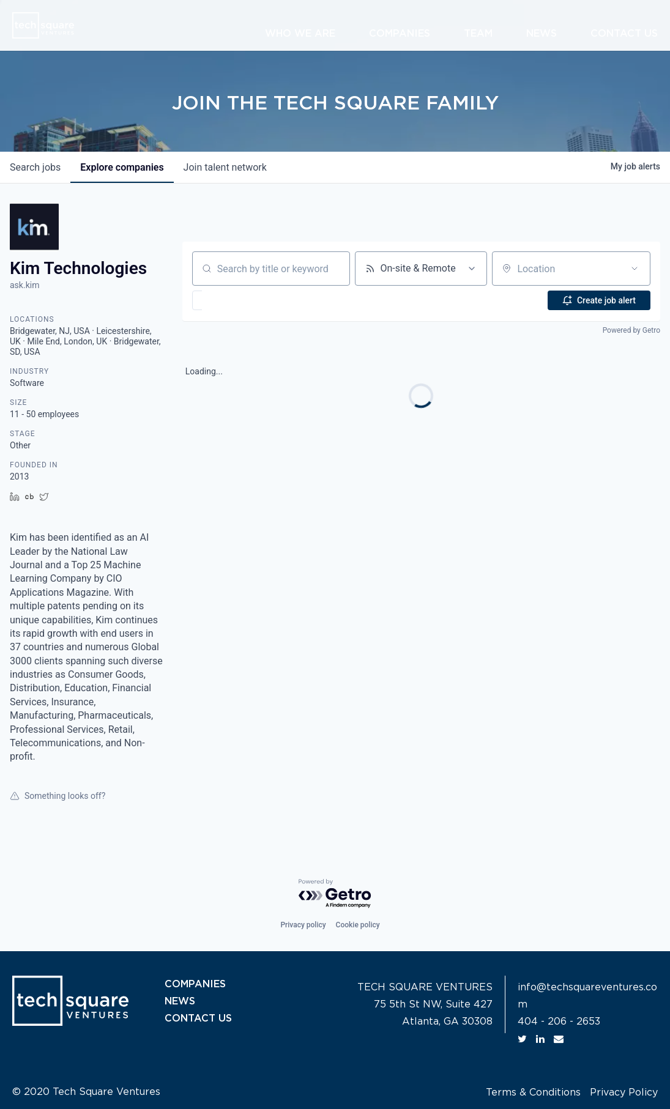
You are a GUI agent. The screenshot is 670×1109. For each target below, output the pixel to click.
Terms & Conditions (533, 1092)
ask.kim (24, 285)
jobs (35, 167)
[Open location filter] (634, 268)
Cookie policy (358, 925)
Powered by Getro (631, 330)
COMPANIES (195, 984)
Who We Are (300, 34)
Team (478, 34)
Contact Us (624, 34)
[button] (233, 300)
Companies (399, 34)
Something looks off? (57, 796)
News (541, 34)
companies (121, 167)
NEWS (180, 1001)
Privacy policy (303, 925)
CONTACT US (198, 1018)
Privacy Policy (624, 1092)
